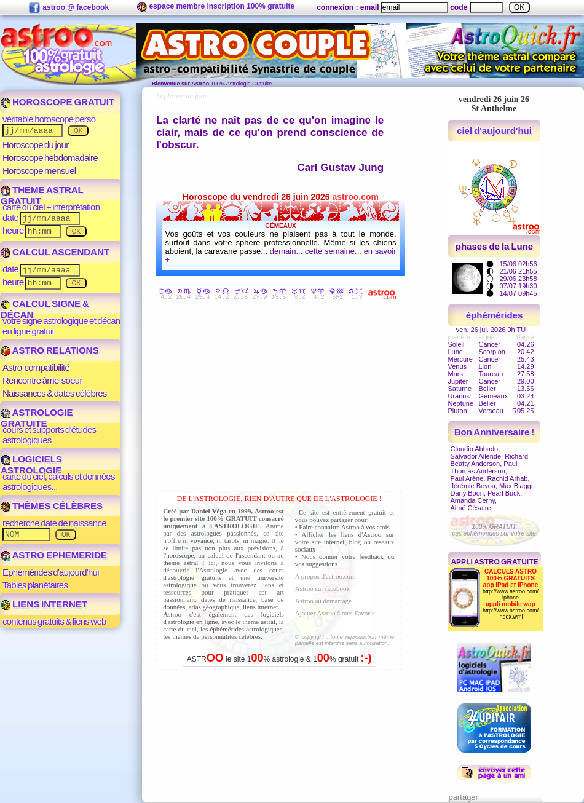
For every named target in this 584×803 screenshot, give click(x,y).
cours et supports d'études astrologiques (49, 434)
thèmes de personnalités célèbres (216, 636)
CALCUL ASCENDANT (55, 252)
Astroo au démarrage (323, 600)
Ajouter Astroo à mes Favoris (335, 613)
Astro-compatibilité (35, 367)
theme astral (258, 621)
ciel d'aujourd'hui (494, 130)
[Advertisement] (282, 398)
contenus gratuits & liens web (54, 621)
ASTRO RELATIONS (49, 350)
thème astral (180, 562)
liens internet (260, 607)
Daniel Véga (209, 511)
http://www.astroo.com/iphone (511, 594)
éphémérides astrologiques (246, 629)
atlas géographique (214, 607)
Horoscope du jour (35, 145)
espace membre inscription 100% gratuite (215, 7)
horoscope (180, 555)
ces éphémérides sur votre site (493, 530)
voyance (202, 540)
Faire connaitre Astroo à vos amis (344, 527)
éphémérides (494, 315)
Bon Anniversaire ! (494, 432)
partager (463, 797)
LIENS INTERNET (44, 604)
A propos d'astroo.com (325, 576)
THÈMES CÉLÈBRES (52, 505)
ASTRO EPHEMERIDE (54, 555)
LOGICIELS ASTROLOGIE (31, 464)
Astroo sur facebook (322, 588)
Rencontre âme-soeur (42, 380)
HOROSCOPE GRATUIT (57, 102)
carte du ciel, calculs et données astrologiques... (58, 481)
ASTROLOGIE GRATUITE (37, 418)
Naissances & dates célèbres (54, 393)
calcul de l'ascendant (236, 555)
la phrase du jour (181, 96)
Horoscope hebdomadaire (50, 157)
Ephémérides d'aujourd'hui (50, 572)
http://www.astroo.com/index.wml (511, 613)
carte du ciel (180, 629)
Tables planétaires (35, 585)
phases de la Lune (494, 246)
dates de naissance (228, 599)
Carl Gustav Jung (340, 167)
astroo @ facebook (68, 8)
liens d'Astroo (361, 534)
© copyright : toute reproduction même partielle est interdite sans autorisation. (344, 640)
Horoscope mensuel (39, 170)
